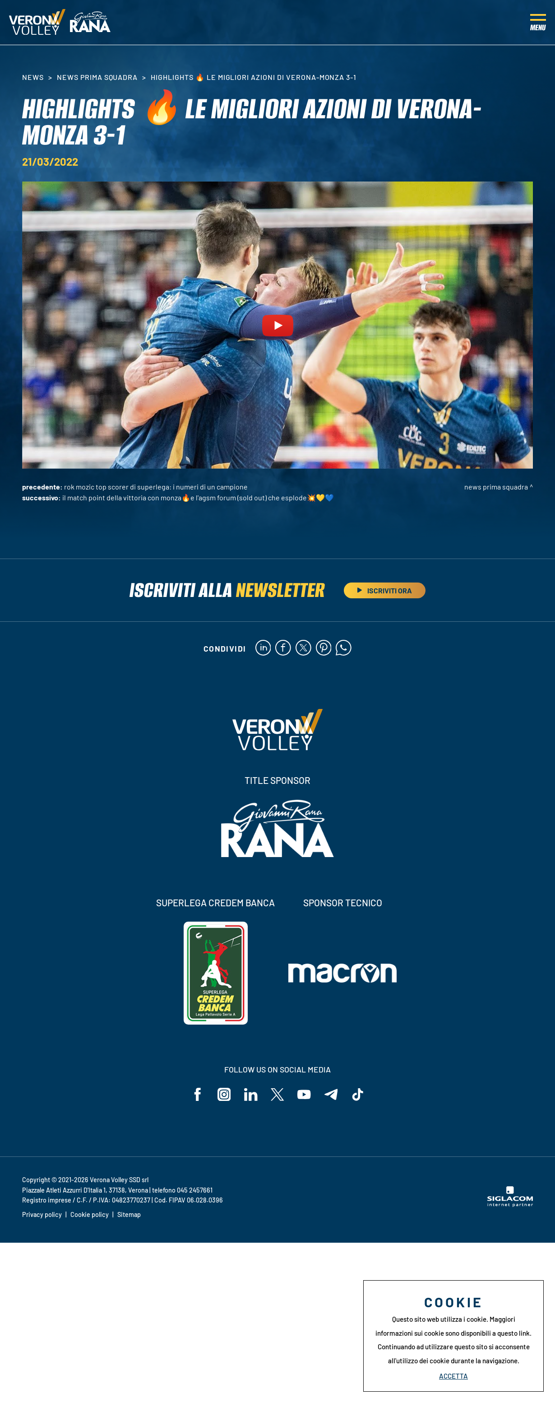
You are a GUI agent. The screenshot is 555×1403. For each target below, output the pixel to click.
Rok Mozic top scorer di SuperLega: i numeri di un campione (156, 486)
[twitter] (303, 648)
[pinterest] (324, 648)
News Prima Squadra (97, 77)
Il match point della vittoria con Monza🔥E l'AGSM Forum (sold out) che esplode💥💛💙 (198, 497)
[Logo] (37, 22)
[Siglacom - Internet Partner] (510, 1205)
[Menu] (538, 22)
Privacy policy (42, 1215)
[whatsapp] (344, 648)
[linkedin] (263, 648)
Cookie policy (89, 1215)
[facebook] (283, 648)
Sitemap (129, 1215)
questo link (513, 1333)
